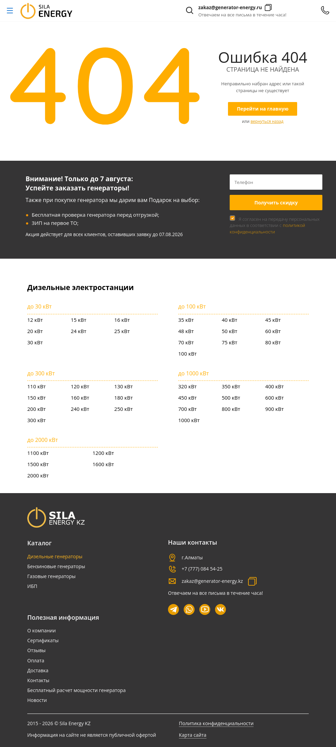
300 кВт (36, 420)
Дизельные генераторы (54, 556)
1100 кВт (38, 452)
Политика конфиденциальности (216, 723)
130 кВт (123, 386)
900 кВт (274, 408)
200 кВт (36, 408)
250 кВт (123, 408)
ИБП (32, 586)
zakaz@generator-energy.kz (212, 581)
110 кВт (36, 386)
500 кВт (231, 397)
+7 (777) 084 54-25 (202, 568)
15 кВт (79, 319)
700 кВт (187, 408)
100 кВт (187, 353)
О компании (41, 630)
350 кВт (231, 386)
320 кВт (187, 386)
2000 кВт (38, 475)
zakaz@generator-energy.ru (230, 7)
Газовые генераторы (51, 576)
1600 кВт (103, 464)
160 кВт (80, 397)
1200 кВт (103, 452)
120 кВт (80, 386)
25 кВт (122, 331)
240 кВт (80, 408)
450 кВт (187, 397)
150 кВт (36, 397)
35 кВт (186, 319)
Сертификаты (43, 640)
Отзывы (36, 650)
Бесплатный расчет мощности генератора (76, 690)
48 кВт (186, 331)
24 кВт (79, 331)
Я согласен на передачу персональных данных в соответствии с (275, 225)
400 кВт (274, 386)
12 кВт (35, 319)
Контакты (38, 680)
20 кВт (35, 331)
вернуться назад (266, 121)
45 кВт (273, 319)
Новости (37, 700)
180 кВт (123, 397)
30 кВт (35, 342)
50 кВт (230, 331)
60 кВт (273, 331)
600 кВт (274, 397)
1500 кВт (38, 464)
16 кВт (122, 319)
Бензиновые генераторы (56, 566)
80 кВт (273, 342)
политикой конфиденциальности (267, 228)
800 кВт (231, 408)
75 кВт (230, 342)
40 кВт (230, 319)
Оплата (35, 660)
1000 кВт (189, 420)
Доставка (37, 670)
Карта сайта (193, 735)
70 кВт (186, 342)
